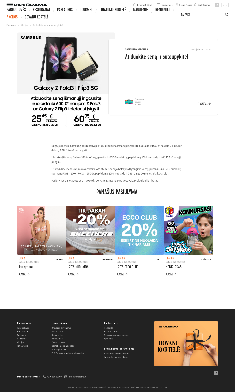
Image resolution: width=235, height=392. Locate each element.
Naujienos (140, 10)
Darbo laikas (57, 331)
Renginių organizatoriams (116, 335)
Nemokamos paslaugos (63, 345)
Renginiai (162, 10)
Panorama (11, 25)
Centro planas (58, 342)
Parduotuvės (16, 10)
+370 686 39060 (52, 376)
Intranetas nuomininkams (116, 357)
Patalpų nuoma (111, 331)
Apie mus (108, 338)
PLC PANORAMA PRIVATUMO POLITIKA (151, 387)
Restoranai (41, 10)
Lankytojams (59, 323)
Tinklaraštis (22, 345)
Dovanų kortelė (59, 349)
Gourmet (86, 10)
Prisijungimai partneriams (119, 348)
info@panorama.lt (75, 376)
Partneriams (111, 323)
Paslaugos (65, 10)
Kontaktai (108, 327)
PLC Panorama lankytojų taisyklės (68, 353)
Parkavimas (57, 338)
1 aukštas (203, 103)
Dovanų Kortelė (36, 17)
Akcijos (12, 17)
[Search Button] (226, 15)
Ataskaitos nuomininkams (116, 353)
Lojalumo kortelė (113, 10)
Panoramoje (24, 323)
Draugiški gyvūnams (61, 327)
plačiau (22, 274)
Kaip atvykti (57, 335)
